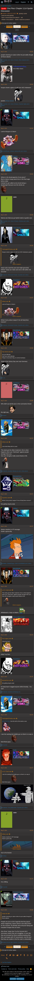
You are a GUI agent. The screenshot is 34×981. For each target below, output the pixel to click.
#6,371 (31, 494)
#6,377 (31, 768)
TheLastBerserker (19, 617)
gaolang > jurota (23, 13)
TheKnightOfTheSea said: (9, 249)
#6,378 (31, 830)
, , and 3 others (17, 563)
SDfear (15, 110)
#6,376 (31, 714)
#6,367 (31, 297)
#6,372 (31, 526)
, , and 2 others (16, 275)
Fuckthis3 (16, 383)
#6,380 (31, 910)
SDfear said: (5, 301)
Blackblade (16, 330)
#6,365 (31, 215)
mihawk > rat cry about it (7, 19)
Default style (5, 966)
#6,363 (31, 128)
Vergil (15, 34)
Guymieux (16, 280)
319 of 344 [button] (17, 26)
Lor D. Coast (17, 420)
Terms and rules (12, 969)
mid (22, 17)
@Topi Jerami (9, 101)
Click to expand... (17, 264)
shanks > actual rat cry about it (22, 19)
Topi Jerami (17, 228)
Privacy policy (21, 969)
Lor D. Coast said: (7, 590)
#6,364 (31, 174)
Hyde (15, 750)
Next (24, 26)
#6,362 (31, 84)
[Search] (31, 2)
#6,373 (31, 586)
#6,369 (31, 400)
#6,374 (31, 635)
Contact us (4, 969)
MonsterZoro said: (7, 680)
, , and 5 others (15, 942)
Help (27, 969)
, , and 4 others (15, 151)
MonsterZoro (17, 476)
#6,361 (31, 51)
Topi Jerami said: (6, 351)
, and (11, 692)
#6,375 (31, 676)
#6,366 (31, 245)
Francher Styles (18, 892)
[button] (2, 2)
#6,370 (31, 438)
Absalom (4, 13)
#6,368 (31, 348)
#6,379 (31, 878)
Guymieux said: (6, 497)
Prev (9, 26)
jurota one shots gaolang (7, 15)
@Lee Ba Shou (6, 721)
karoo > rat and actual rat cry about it (10, 17)
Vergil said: (5, 913)
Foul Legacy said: (6, 638)
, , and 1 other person (15, 471)
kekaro (15, 156)
